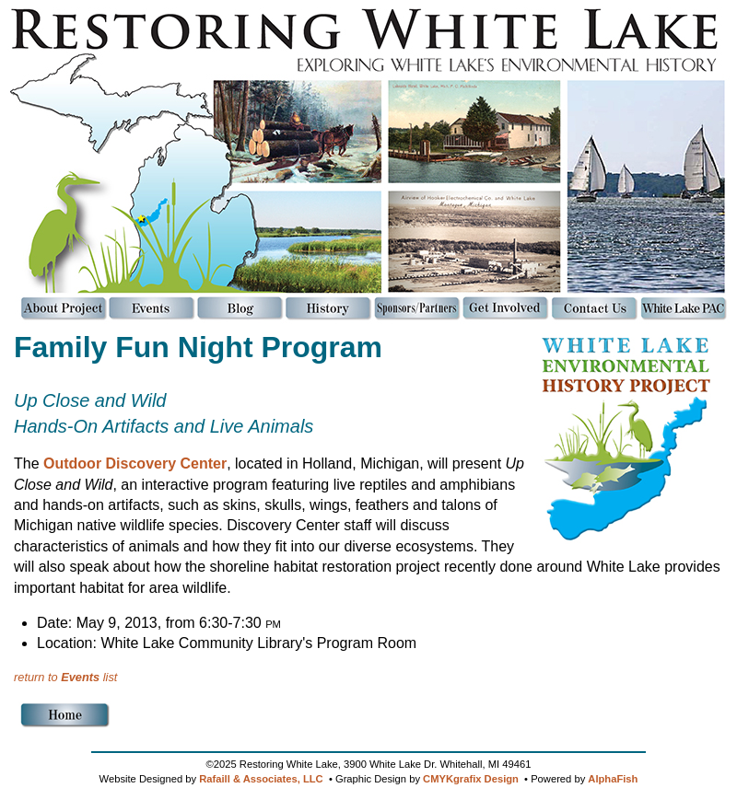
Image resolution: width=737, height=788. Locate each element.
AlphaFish (613, 778)
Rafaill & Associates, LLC (261, 778)
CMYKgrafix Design (471, 778)
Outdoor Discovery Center (135, 463)
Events (80, 677)
